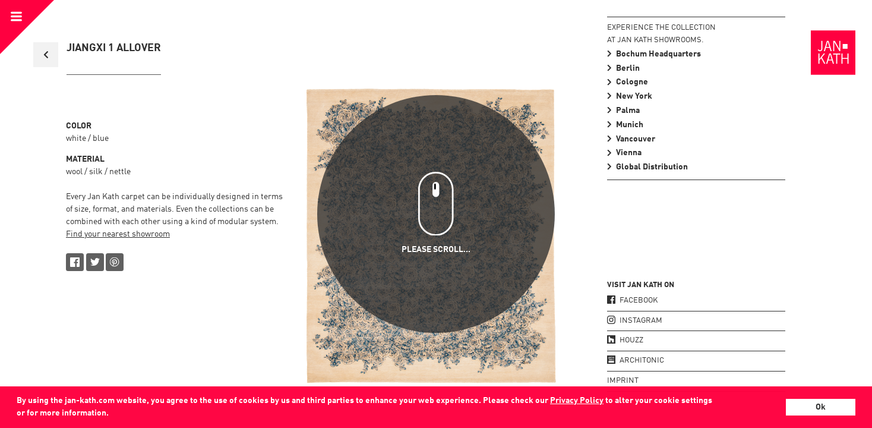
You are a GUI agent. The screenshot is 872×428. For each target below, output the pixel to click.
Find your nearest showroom (118, 234)
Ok (821, 407)
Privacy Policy (577, 400)
